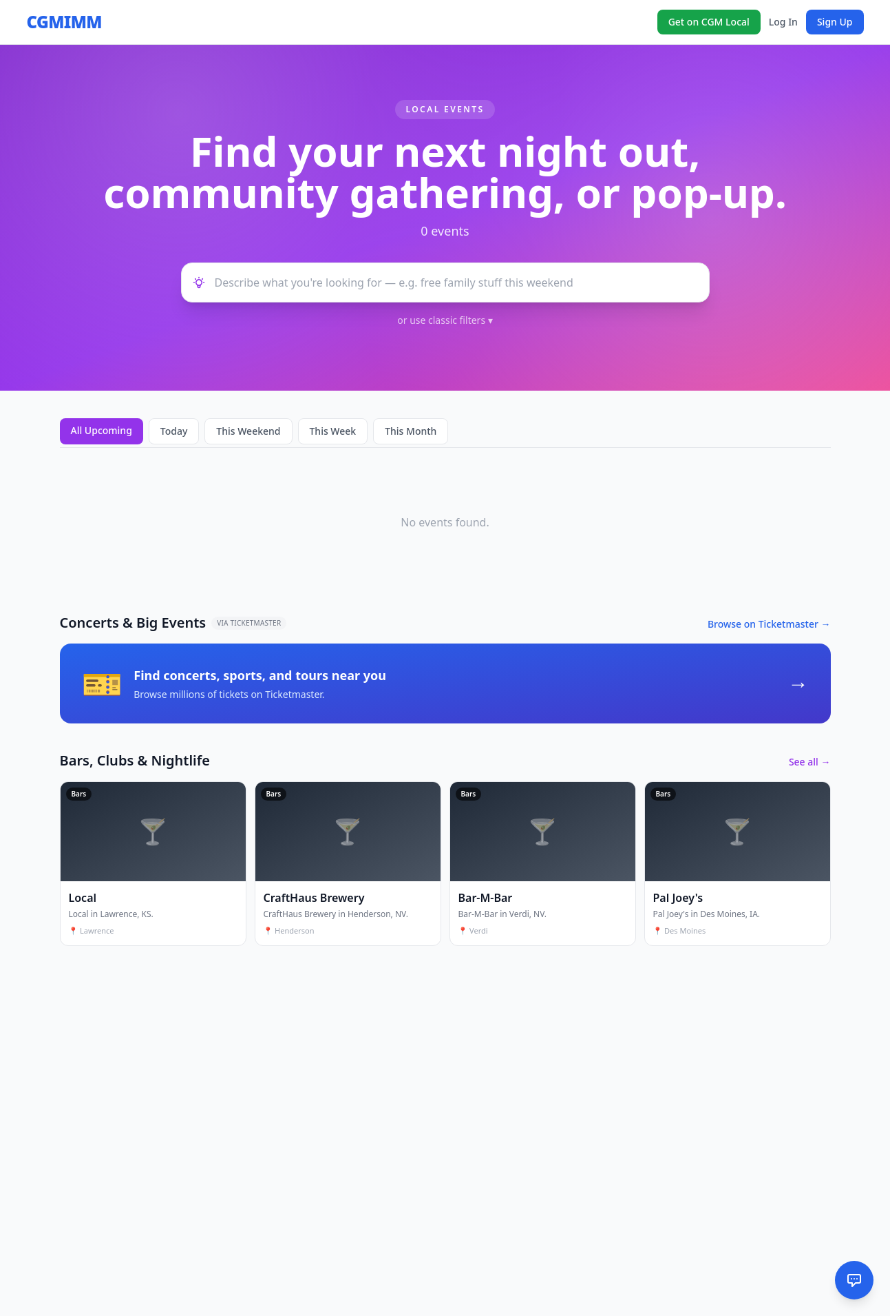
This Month (410, 431)
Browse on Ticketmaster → (769, 623)
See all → (810, 761)
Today (174, 431)
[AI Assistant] (854, 1280)
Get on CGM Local (709, 21)
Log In (783, 21)
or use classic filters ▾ (444, 320)
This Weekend (248, 431)
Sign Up (835, 21)
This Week (333, 431)
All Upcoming (101, 430)
